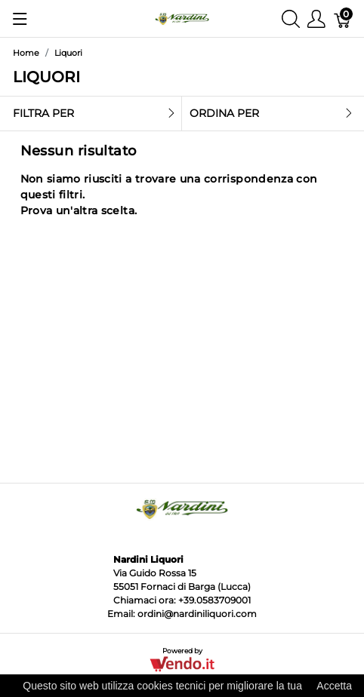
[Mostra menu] (20, 19)
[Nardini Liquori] (181, 18)
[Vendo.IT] (182, 663)
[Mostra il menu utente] (316, 18)
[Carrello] (343, 18)
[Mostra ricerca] (291, 18)
